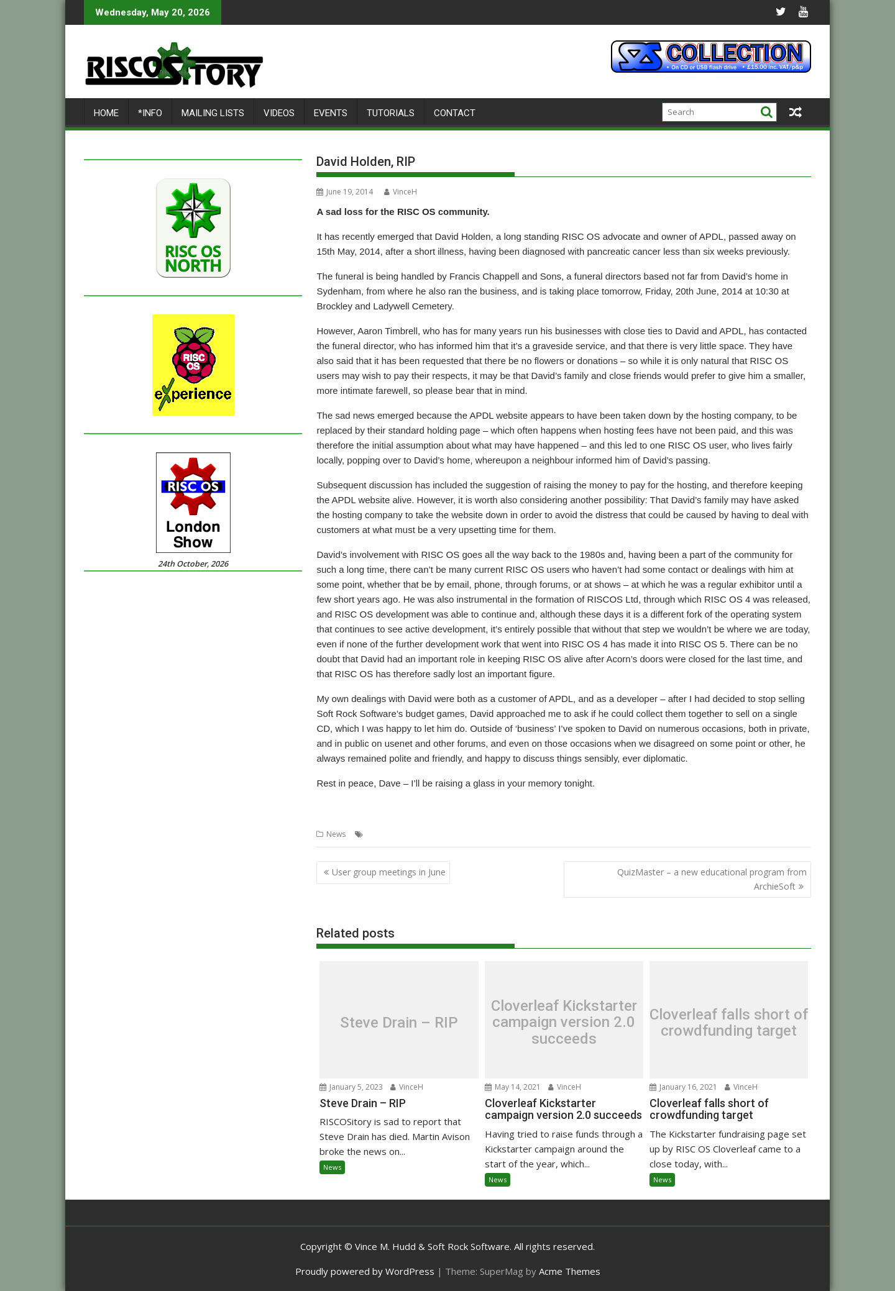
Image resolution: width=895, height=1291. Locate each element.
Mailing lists (212, 112)
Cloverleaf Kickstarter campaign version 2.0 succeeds (564, 1022)
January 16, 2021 (683, 1086)
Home (106, 112)
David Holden (414, 833)
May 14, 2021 (513, 1086)
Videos (279, 112)
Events (330, 112)
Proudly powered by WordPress (364, 1270)
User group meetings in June (389, 872)
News (336, 833)
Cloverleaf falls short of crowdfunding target (728, 1022)
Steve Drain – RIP (399, 1022)
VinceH (400, 191)
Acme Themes (569, 1270)
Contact (454, 112)
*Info (150, 112)
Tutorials (391, 112)
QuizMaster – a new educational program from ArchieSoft (712, 879)
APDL (375, 833)
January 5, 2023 (351, 1086)
